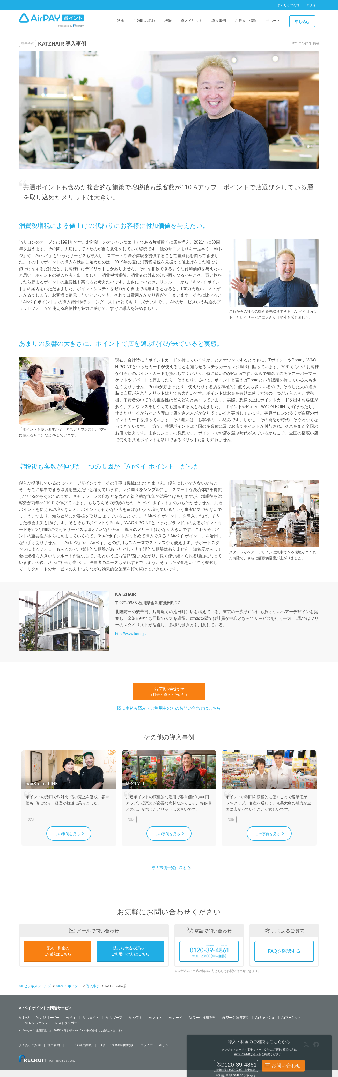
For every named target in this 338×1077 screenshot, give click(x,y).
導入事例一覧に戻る (169, 875)
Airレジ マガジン (36, 1030)
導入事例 (218, 21)
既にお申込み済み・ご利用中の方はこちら (130, 959)
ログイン (313, 5)
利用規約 (53, 1053)
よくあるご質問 (288, 5)
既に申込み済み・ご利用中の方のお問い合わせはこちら (169, 708)
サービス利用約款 (79, 1053)
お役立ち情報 (246, 21)
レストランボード (67, 1030)
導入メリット (191, 21)
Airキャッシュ (265, 1025)
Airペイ (71, 1025)
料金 (120, 21)
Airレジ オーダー (47, 1025)
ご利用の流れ (144, 21)
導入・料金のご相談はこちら (57, 959)
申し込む (302, 22)
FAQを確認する (284, 958)
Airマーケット (291, 1025)
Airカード (175, 1025)
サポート (273, 21)
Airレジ (24, 1025)
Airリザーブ (114, 1025)
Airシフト (135, 1025)
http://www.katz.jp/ (132, 633)
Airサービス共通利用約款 (115, 1053)
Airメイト (155, 1025)
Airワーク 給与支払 (235, 1025)
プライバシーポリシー (155, 1053)
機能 (168, 21)
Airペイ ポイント (72, 994)
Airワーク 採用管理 (202, 1025)
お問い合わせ (169, 691)
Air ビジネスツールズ (36, 994)
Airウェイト (91, 1025)
